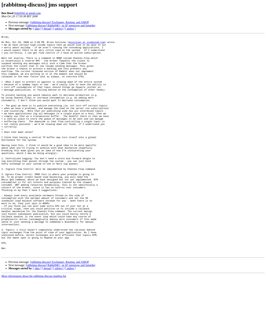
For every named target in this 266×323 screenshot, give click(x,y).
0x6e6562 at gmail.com (27, 13)
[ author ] (70, 28)
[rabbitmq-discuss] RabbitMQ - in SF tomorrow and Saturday (60, 25)
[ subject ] (58, 28)
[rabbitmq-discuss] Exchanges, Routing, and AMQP (59, 22)
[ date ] (37, 28)
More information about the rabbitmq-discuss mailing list (33, 319)
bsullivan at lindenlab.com (87, 43)
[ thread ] (47, 28)
